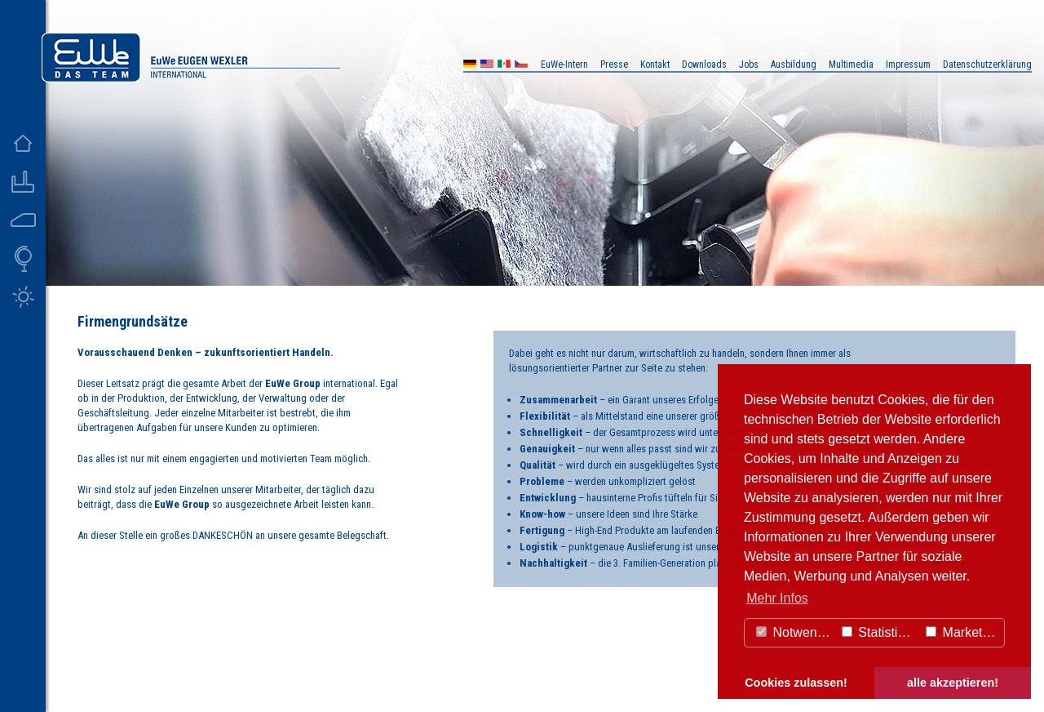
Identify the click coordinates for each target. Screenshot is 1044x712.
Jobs (749, 64)
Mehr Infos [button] (777, 598)
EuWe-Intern (564, 64)
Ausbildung (793, 64)
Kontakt (655, 64)
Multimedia (851, 64)
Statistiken (880, 632)
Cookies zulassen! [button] (796, 682)
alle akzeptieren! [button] (952, 682)
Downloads (704, 64)
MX (504, 66)
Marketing (963, 632)
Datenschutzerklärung (987, 64)
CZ (521, 66)
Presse (614, 64)
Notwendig (795, 632)
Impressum (908, 64)
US (486, 66)
